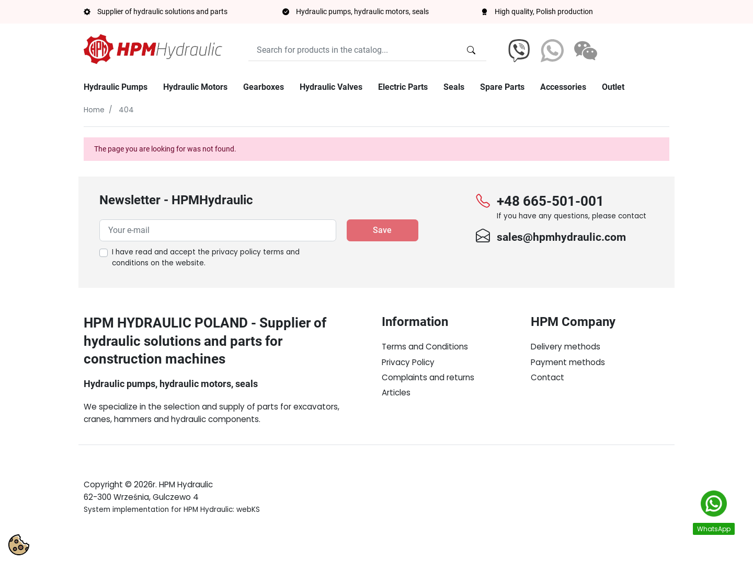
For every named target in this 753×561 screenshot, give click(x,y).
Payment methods (568, 362)
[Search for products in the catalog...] (471, 50)
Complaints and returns (428, 377)
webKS (248, 534)
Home (94, 110)
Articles (396, 392)
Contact (547, 377)
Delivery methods (565, 346)
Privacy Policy (408, 362)
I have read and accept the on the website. (206, 257)
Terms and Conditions (425, 346)
